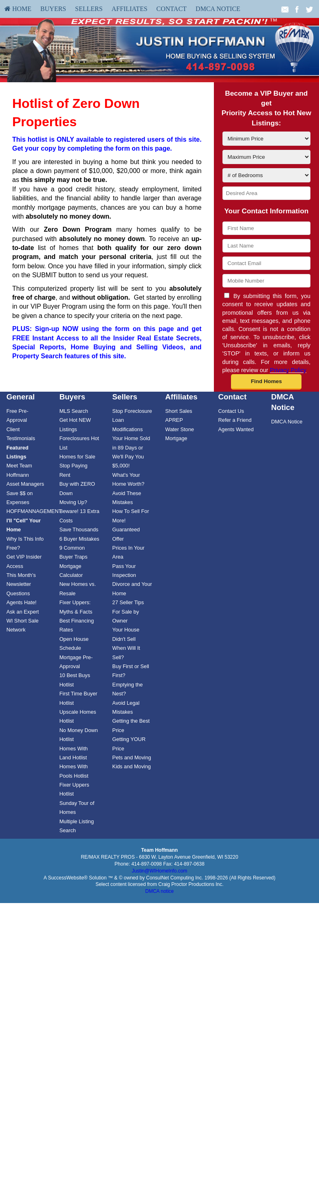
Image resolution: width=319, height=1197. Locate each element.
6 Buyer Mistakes (79, 539)
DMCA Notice (218, 8)
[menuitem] (18, 9)
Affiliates (129, 8)
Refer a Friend (235, 420)
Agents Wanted (236, 429)
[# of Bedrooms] (266, 175)
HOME (17, 8)
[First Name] (266, 228)
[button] (266, 382)
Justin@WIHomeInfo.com (159, 871)
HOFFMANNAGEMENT (34, 511)
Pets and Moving (131, 757)
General (21, 396)
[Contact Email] (266, 263)
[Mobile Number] (266, 280)
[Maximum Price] (266, 157)
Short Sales (178, 411)
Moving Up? (73, 502)
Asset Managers (25, 484)
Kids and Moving (131, 766)
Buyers (53, 8)
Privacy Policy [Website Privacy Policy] (288, 370)
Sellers (89, 8)
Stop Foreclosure (132, 411)
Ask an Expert (23, 612)
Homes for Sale (77, 457)
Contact (171, 8)
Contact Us (231, 411)
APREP (174, 420)
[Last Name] (266, 245)
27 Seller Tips (128, 602)
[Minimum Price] (266, 139)
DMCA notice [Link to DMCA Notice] (159, 891)
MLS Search (73, 411)
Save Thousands (79, 529)
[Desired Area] (266, 193)
